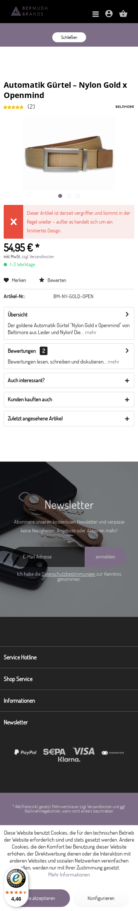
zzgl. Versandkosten (38, 256)
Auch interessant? (26, 380)
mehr (90, 332)
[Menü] (95, 14)
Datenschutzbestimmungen (68, 574)
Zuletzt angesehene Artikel (35, 418)
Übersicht (17, 314)
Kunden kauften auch (30, 399)
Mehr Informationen (69, 874)
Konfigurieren (101, 898)
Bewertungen (22, 350)
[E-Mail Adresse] (48, 557)
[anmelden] (105, 557)
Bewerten (52, 280)
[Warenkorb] (123, 15)
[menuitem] (95, 14)
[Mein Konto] (109, 15)
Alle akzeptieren (39, 898)
